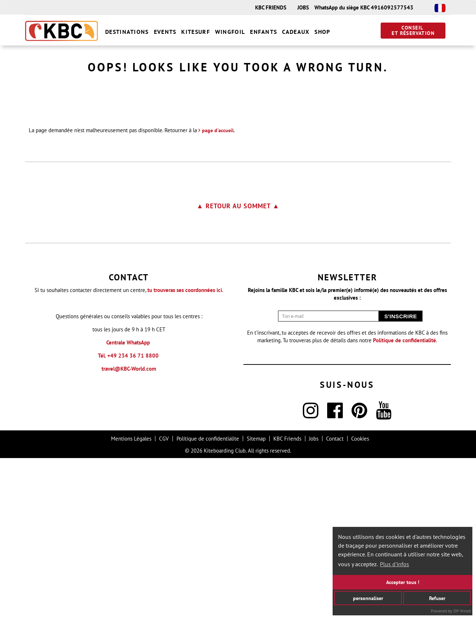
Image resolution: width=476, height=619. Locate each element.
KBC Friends (287, 599)
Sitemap (256, 599)
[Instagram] (310, 575)
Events (165, 31)
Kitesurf (195, 31)
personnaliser (368, 597)
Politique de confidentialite (207, 599)
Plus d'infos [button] (394, 564)
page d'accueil (218, 291)
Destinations (127, 31)
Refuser (437, 597)
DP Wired (462, 611)
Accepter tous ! (402, 582)
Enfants (263, 31)
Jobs (313, 599)
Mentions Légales (131, 599)
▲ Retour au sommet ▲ (238, 367)
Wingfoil (230, 31)
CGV (164, 599)
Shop (322, 31)
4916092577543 (392, 7)
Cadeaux (295, 31)
